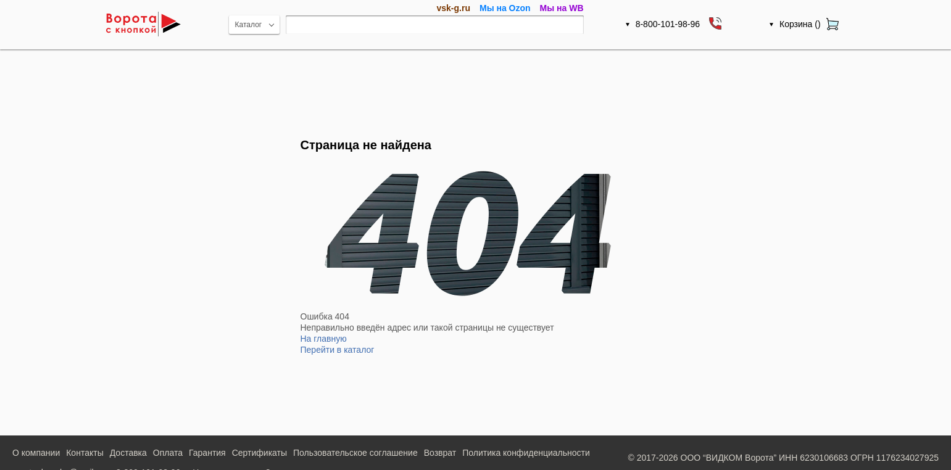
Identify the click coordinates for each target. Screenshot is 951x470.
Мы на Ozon (505, 8)
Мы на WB (562, 8)
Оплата (168, 453)
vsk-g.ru (453, 8)
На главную (324, 339)
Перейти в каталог (338, 350)
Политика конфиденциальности (526, 453)
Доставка (128, 453)
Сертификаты (259, 453)
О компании (36, 453)
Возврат (440, 453)
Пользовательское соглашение (355, 453)
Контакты (84, 453)
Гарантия (207, 453)
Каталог (248, 24)
